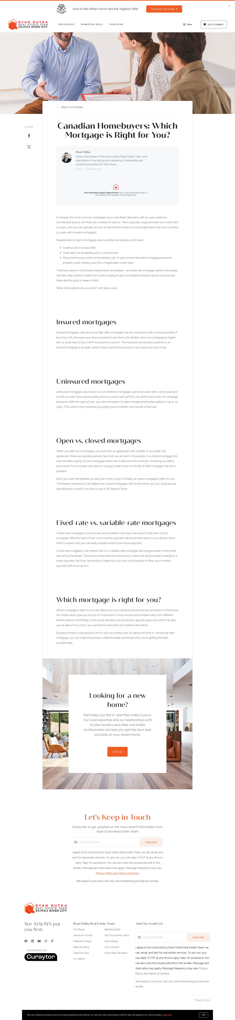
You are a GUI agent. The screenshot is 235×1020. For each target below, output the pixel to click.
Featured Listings (82, 941)
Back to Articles (72, 107)
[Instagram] (46, 941)
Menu (187, 25)
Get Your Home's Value (116, 935)
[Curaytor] (40, 960)
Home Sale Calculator (115, 953)
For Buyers (79, 929)
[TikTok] (52, 941)
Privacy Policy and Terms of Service (117, 873)
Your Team (116, 24)
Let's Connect (111, 947)
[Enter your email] (108, 842)
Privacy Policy (202, 1000)
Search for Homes (83, 935)
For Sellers (79, 959)
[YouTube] (39, 941)
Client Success (81, 953)
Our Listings (66, 24)
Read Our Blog (81, 947)
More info (167, 1015)
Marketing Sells (92, 24)
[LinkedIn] (32, 941)
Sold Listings (111, 941)
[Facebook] (25, 941)
